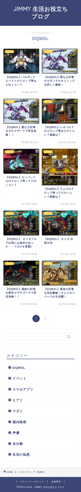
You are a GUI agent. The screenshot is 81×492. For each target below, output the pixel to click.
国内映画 (19, 422)
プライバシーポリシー (32, 481)
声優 (16, 433)
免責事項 (56, 481)
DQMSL (19, 367)
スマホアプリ (23, 389)
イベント (19, 378)
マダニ (18, 411)
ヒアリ (18, 400)
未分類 (18, 444)
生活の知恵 (21, 454)
